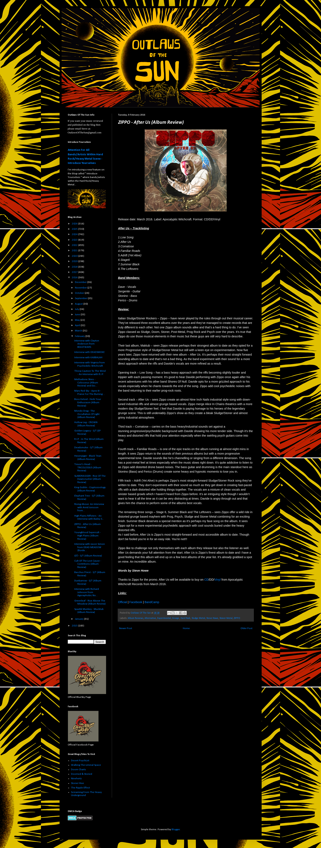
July (77, 309)
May (77, 320)
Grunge (175, 618)
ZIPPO (237, 618)
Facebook (135, 602)
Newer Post (125, 628)
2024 (75, 234)
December (81, 282)
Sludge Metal (198, 618)
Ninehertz (76, 778)
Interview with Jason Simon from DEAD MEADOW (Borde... (89, 547)
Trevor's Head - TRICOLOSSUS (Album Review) (87, 467)
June (78, 314)
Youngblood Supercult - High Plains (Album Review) (87, 535)
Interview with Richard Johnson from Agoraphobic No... (86, 592)
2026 (75, 223)
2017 (75, 272)
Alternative (150, 618)
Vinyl (217, 579)
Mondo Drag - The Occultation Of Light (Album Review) (86, 414)
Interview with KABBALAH (88, 357)
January (79, 619)
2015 (75, 625)
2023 (75, 240)
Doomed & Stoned (81, 774)
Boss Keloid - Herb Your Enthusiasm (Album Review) (87, 402)
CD (206, 579)
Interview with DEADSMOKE (89, 352)
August (79, 304)
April (78, 325)
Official (122, 602)
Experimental (164, 618)
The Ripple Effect (80, 787)
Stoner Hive (77, 783)
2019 (75, 261)
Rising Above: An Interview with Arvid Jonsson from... (89, 507)
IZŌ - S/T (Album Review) (88, 555)
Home (186, 628)
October (80, 293)
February (80, 336)
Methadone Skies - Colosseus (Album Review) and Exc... (86, 382)
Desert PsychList (80, 760)
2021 (75, 250)
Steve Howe (212, 618)
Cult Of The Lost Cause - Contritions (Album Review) (87, 564)
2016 (75, 277)
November (81, 287)
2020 (75, 256)
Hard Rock (185, 618)
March (79, 330)
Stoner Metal (226, 618)
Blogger (176, 829)
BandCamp (152, 602)
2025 (75, 229)
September (81, 298)
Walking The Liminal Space (86, 765)
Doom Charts (78, 769)
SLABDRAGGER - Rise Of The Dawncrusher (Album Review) (90, 479)
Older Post (246, 628)
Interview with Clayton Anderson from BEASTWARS (86, 343)
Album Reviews (135, 618)
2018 (75, 267)
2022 (75, 245)
